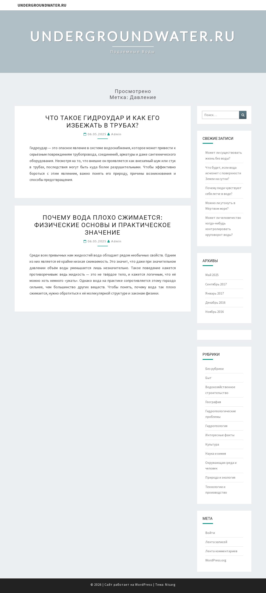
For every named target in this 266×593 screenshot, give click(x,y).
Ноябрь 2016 (214, 311)
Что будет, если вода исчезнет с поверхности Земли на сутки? (223, 173)
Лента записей (216, 542)
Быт (208, 378)
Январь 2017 (214, 293)
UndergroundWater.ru (42, 5)
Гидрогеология (216, 426)
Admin (116, 134)
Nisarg (170, 584)
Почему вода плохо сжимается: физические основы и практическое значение (102, 224)
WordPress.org (215, 560)
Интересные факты (219, 435)
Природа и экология (220, 477)
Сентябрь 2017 (216, 284)
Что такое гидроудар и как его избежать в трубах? (102, 121)
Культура (212, 444)
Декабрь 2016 (215, 302)
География (213, 402)
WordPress (143, 584)
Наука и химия (215, 453)
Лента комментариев (221, 551)
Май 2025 (212, 275)
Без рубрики (214, 368)
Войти (210, 533)
